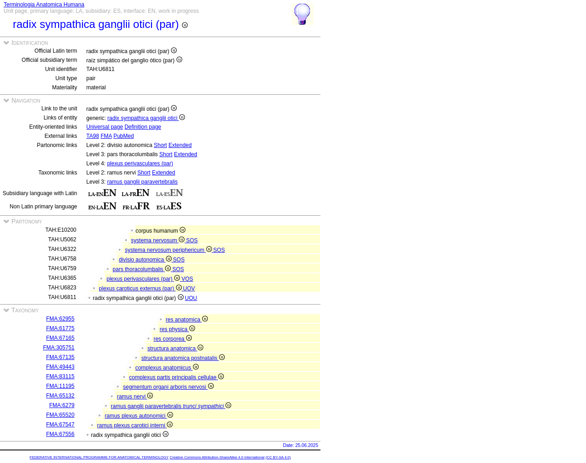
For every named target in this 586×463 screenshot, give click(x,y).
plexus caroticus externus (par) (141, 288)
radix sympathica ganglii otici (146, 118)
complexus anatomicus (166, 368)
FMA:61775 (60, 328)
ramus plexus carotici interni (135, 425)
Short (160, 145)
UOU (191, 298)
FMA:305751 (59, 347)
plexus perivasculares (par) (140, 163)
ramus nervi (135, 396)
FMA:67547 (60, 424)
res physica (177, 329)
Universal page (105, 127)
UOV (189, 288)
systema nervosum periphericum (169, 250)
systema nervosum (158, 240)
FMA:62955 (60, 319)
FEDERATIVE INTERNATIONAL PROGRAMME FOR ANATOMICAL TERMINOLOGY (99, 457)
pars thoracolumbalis (142, 269)
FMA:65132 (60, 395)
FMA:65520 (60, 415)
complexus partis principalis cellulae (176, 377)
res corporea (172, 339)
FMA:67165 (60, 338)
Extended (180, 145)
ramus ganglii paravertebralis (142, 182)
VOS (187, 279)
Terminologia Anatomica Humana (44, 4)
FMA (106, 136)
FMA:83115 (60, 376)
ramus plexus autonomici (139, 416)
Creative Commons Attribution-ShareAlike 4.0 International (216, 457)
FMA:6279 (61, 405)
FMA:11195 (60, 386)
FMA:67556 (60, 434)
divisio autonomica (146, 259)
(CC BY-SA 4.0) (278, 457)
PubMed (124, 136)
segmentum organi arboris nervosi (168, 387)
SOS (192, 240)
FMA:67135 (60, 357)
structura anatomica (175, 348)
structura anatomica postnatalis (183, 358)
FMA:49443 (60, 367)
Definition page (143, 127)
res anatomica (187, 319)
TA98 (93, 136)
